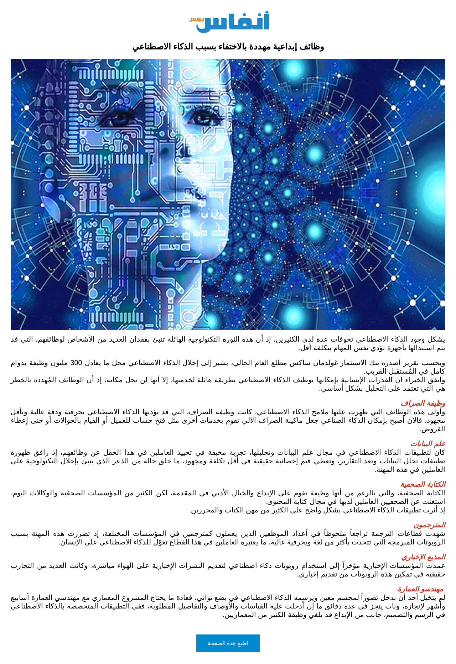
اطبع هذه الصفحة (228, 643)
